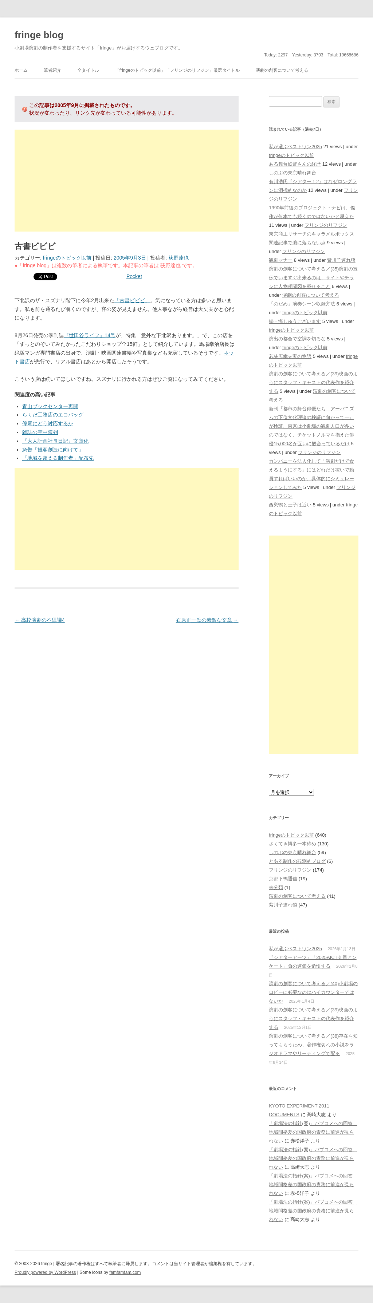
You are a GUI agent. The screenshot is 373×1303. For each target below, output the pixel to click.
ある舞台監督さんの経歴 (295, 164)
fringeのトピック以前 (67, 258)
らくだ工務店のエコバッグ (52, 415)
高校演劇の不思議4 (40, 620)
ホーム (21, 70)
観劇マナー (280, 260)
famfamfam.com (125, 1272)
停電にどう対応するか (47, 423)
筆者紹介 (52, 70)
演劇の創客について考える (282, 70)
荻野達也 (178, 258)
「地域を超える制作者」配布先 (58, 458)
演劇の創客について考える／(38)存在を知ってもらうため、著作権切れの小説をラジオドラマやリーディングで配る (313, 1044)
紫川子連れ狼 (341, 260)
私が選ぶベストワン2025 (295, 146)
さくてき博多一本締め (292, 843)
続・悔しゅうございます (295, 321)
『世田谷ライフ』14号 (89, 335)
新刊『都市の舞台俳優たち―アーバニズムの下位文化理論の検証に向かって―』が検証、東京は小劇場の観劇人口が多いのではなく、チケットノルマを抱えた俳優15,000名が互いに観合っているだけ (311, 426)
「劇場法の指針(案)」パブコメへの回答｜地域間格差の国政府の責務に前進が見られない (313, 1132)
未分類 (276, 887)
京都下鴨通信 (283, 878)
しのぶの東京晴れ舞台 (292, 172)
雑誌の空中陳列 (40, 432)
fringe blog (39, 34)
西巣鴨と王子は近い (290, 505)
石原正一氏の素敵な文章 (207, 620)
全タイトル (88, 70)
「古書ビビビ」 (132, 300)
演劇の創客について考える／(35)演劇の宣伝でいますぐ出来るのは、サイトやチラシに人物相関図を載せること (313, 277)
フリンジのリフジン (326, 225)
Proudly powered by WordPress (45, 1272)
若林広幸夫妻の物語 (290, 356)
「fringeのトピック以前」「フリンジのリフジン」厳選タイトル (177, 70)
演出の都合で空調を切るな (297, 338)
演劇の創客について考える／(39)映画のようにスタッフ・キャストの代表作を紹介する (313, 382)
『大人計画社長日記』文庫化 (55, 441)
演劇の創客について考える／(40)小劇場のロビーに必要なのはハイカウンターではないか (313, 992)
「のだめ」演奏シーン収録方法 (302, 304)
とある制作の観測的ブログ (297, 861)
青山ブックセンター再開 (50, 406)
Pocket (134, 276)
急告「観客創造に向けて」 (52, 450)
